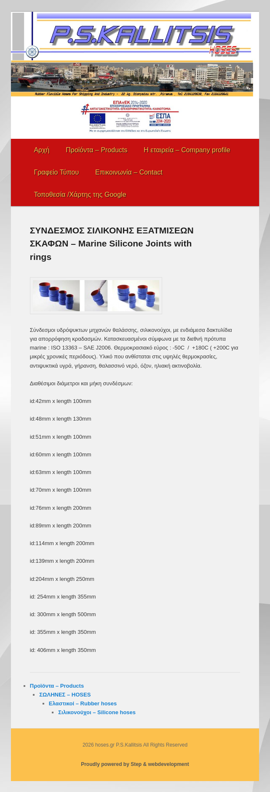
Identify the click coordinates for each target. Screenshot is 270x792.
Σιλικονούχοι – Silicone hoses (97, 712)
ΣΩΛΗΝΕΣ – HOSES (65, 694)
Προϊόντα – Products (96, 150)
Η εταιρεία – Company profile (187, 150)
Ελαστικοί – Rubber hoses (83, 703)
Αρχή (41, 150)
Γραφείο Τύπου (56, 172)
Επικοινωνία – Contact (129, 172)
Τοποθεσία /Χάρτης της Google (80, 194)
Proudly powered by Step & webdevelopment (135, 764)
